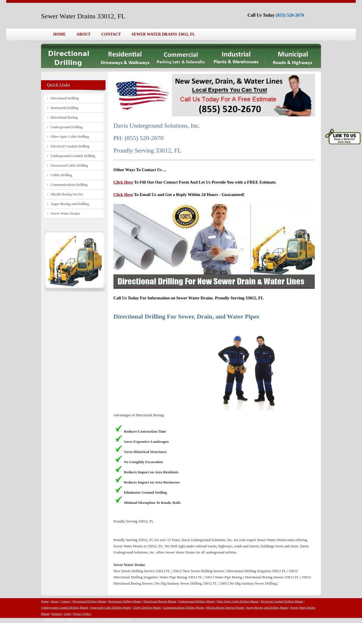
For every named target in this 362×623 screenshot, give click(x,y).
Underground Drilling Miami (196, 601)
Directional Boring (64, 117)
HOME (59, 34)
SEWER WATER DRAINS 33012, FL (163, 34)
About (55, 601)
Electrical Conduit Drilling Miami (282, 601)
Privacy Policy (82, 613)
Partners (56, 613)
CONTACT (111, 34)
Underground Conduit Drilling (73, 156)
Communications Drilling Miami (183, 607)
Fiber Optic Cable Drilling (70, 137)
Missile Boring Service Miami (225, 607)
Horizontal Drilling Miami (124, 601)
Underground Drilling (67, 127)
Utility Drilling (61, 175)
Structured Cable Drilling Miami (110, 607)
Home (45, 601)
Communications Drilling (69, 185)
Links (67, 613)
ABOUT (83, 34)
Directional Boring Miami (159, 601)
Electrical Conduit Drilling (70, 146)
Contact (65, 601)
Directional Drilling (65, 98)
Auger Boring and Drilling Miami (267, 607)
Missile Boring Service (67, 194)
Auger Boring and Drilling (70, 204)
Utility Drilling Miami (147, 607)
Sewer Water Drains (65, 213)
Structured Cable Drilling (69, 165)
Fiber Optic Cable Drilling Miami (237, 601)
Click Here (123, 182)
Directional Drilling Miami (89, 601)
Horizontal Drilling (64, 108)
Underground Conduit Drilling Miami (64, 607)
